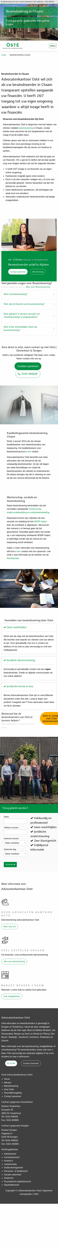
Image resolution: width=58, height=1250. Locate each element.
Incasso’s (8, 1161)
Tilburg (46, 1034)
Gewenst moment (11, 838)
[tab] (29, 295)
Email (11, 1063)
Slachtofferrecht (11, 1185)
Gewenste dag (10, 849)
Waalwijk (12, 1037)
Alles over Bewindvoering (38, 286)
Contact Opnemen (31, 1063)
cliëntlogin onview (7, 4)
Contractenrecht (11, 1157)
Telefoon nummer (11, 827)
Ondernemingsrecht (13, 1167)
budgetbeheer (47, 1046)
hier (29, 451)
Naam (6, 817)
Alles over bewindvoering (14, 961)
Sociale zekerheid (12, 1174)
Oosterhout (18, 1027)
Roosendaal (7, 1034)
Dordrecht (23, 1037)
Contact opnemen (18, 272)
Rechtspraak (13, 558)
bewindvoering (26, 128)
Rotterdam (45, 1037)
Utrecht (4, 1040)
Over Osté (9, 1089)
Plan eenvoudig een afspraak (21, 1053)
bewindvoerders (27, 1023)
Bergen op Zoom (22, 1034)
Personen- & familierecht (16, 1171)
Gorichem (34, 1037)
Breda (37, 1034)
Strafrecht (8, 1178)
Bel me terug (37, 272)
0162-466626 (28, 373)
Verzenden (10, 864)
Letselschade (10, 1164)
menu (52, 46)
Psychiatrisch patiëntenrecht (17, 1181)
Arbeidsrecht (10, 1154)
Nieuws (7, 1082)
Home (3, 55)
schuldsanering (8, 1050)
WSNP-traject (40, 521)
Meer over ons (9, 926)
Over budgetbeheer (11, 996)
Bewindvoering (11, 1086)
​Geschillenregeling (13, 1093)
